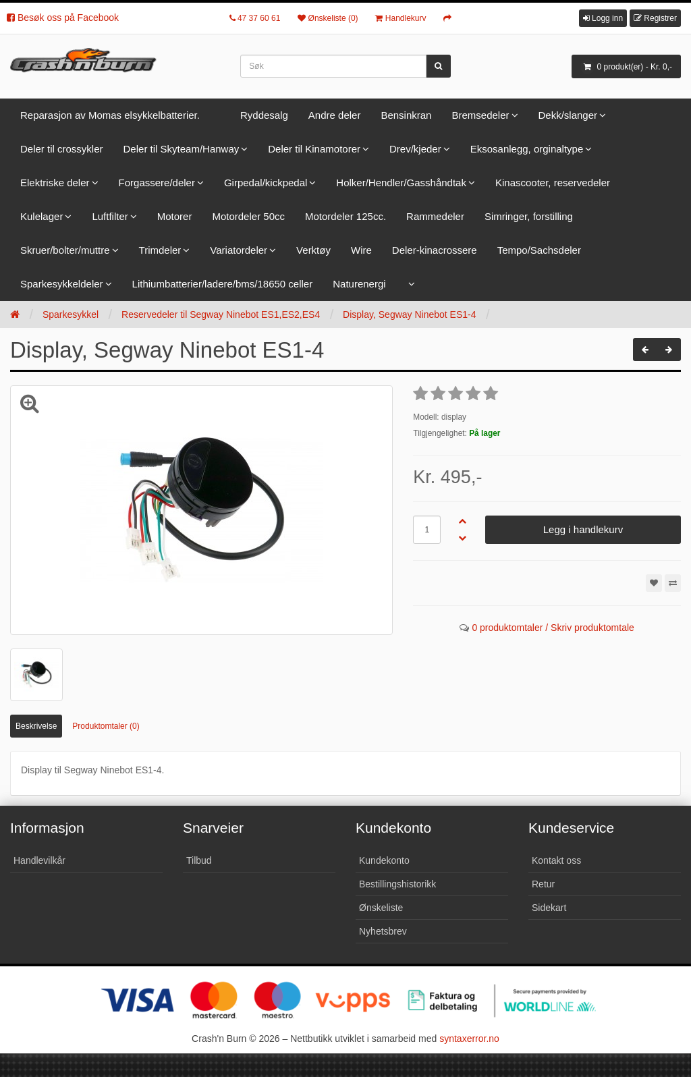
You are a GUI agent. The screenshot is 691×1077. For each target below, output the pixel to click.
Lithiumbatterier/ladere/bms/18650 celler (222, 283)
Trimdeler (160, 250)
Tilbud (199, 860)
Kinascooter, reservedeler (552, 182)
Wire (361, 250)
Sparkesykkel (71, 314)
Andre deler (334, 115)
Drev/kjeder (415, 149)
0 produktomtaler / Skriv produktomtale (553, 627)
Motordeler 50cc (248, 216)
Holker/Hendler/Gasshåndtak (401, 182)
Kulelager (41, 216)
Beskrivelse (36, 726)
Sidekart (549, 907)
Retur (543, 884)
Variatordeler (238, 250)
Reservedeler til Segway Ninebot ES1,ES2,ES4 (220, 314)
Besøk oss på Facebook (63, 17)
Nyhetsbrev (383, 931)
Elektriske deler (55, 182)
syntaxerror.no (469, 1038)
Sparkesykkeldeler (61, 283)
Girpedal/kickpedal (265, 182)
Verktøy (313, 250)
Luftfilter (110, 216)
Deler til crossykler (61, 149)
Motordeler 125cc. (345, 216)
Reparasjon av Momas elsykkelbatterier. (110, 115)
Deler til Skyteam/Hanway (181, 149)
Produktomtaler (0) (105, 726)
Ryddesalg (264, 115)
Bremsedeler (480, 115)
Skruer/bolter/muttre (65, 250)
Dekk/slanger (568, 115)
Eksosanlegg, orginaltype (527, 149)
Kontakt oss (556, 860)
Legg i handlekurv (583, 529)
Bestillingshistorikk (397, 884)
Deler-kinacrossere (434, 250)
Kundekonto (384, 860)
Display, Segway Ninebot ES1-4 (409, 314)
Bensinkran (406, 115)
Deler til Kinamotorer (314, 149)
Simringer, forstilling (529, 216)
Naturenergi (359, 283)
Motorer (174, 216)
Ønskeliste (381, 907)
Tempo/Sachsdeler (539, 250)
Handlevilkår (39, 860)
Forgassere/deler (157, 182)
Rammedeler (435, 216)
